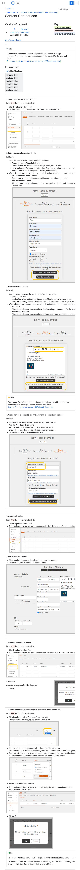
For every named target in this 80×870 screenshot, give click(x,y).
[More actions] (72, 9)
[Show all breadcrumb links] (13, 8)
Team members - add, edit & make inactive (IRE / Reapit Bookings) (32, 12)
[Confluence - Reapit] (13, 3)
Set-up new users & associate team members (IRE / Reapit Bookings (34, 61)
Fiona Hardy (14, 32)
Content (8, 9)
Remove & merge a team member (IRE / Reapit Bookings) (30, 407)
